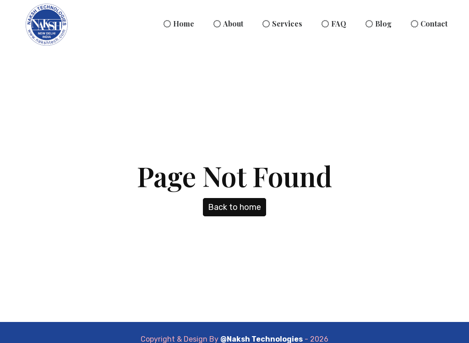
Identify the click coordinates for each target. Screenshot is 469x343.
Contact (433, 23)
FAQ (338, 23)
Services (287, 23)
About (233, 23)
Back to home (234, 207)
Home (183, 23)
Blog (383, 23)
